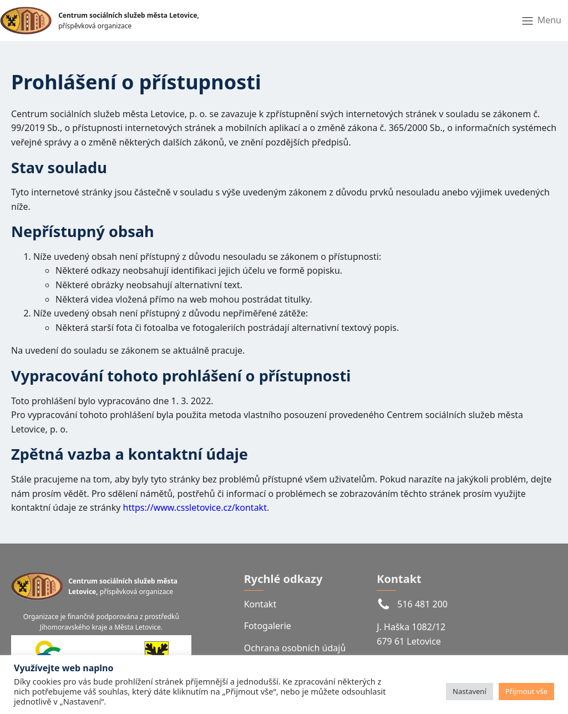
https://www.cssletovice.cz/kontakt (195, 507)
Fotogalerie (267, 626)
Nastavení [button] (469, 691)
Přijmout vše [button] (526, 691)
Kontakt (260, 604)
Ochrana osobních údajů (295, 648)
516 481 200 (422, 604)
